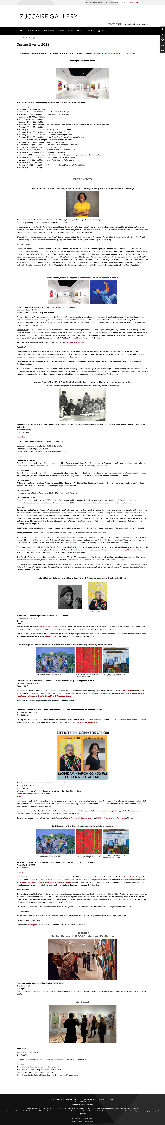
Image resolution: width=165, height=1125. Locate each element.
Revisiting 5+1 (76, 547)
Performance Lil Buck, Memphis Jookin (99, 277)
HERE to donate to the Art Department (111, 818)
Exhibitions (49, 30)
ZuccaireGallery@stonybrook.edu (106, 53)
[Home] (21, 31)
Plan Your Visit (34, 30)
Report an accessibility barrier (82, 1118)
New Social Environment (48, 626)
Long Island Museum (98, 693)
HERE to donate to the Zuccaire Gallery (79, 818)
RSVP (19, 796)
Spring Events (34, 38)
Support (99, 30)
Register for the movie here (85, 722)
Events (61, 30)
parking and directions (37, 925)
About (89, 30)
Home (19, 38)
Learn (70, 30)
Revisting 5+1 (51, 636)
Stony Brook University (85, 1122)
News (79, 30)
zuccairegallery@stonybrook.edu (82, 1104)
